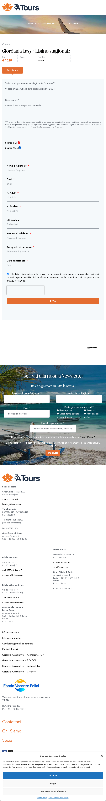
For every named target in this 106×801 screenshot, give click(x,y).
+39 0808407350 (61, 562)
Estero (40, 60)
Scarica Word (12, 148)
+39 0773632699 (10, 597)
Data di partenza (16, 260)
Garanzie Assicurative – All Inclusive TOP (23, 655)
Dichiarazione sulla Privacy (59, 797)
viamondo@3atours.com (12, 575)
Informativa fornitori (11, 638)
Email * (26, 408)
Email (10, 179)
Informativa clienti (10, 632)
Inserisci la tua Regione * (79, 393)
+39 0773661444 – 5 (12, 570)
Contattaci (11, 721)
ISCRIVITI (53, 453)
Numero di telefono (18, 233)
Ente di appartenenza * (53, 423)
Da (3, 57)
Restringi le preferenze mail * (79, 407)
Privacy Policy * (87, 437)
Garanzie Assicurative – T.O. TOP (19, 660)
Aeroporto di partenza (19, 247)
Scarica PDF (11, 142)
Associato (90, 410)
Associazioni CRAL (91, 415)
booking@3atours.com (11, 504)
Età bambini (13, 220)
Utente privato (65, 410)
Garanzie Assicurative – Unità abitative (21, 666)
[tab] (12, 70)
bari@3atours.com (60, 567)
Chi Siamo (11, 731)
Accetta (53, 775)
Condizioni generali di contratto (17, 643)
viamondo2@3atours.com (13, 602)
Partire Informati (10, 649)
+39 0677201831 (10, 499)
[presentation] (25, 290)
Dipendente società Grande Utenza (68, 415)
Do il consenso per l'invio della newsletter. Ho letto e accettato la (45, 437)
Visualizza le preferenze (53, 791)
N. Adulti (12, 193)
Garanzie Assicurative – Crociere (19, 671)
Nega (53, 783)
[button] (101, 755)
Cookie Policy (42, 797)
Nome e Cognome (17, 165)
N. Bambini (13, 206)
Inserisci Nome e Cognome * (27, 393)
